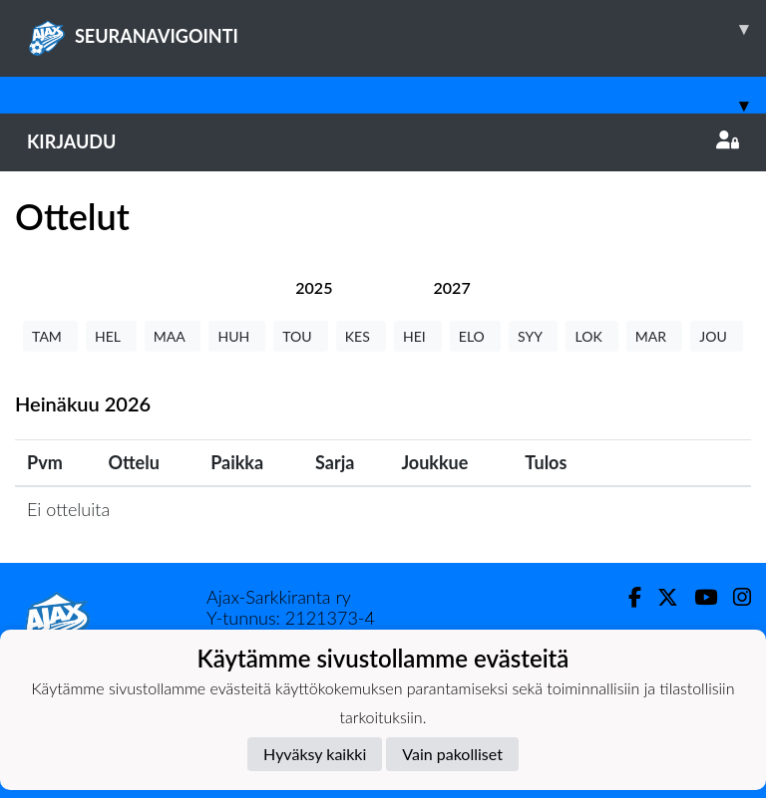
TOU (300, 336)
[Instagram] (734, 597)
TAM (50, 336)
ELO (475, 336)
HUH (236, 336)
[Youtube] (697, 597)
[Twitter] (659, 597)
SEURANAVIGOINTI (396, 29)
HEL (111, 336)
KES (361, 336)
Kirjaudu (383, 141)
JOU (716, 336)
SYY (533, 336)
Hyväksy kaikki (314, 753)
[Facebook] (626, 597)
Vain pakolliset (452, 753)
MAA (173, 336)
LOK (591, 336)
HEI (418, 336)
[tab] (313, 287)
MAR (654, 336)
